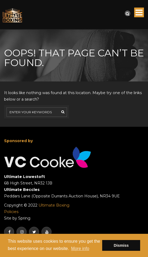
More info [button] (80, 248)
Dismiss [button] (121, 245)
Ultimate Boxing (53, 205)
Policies (11, 211)
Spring (24, 218)
